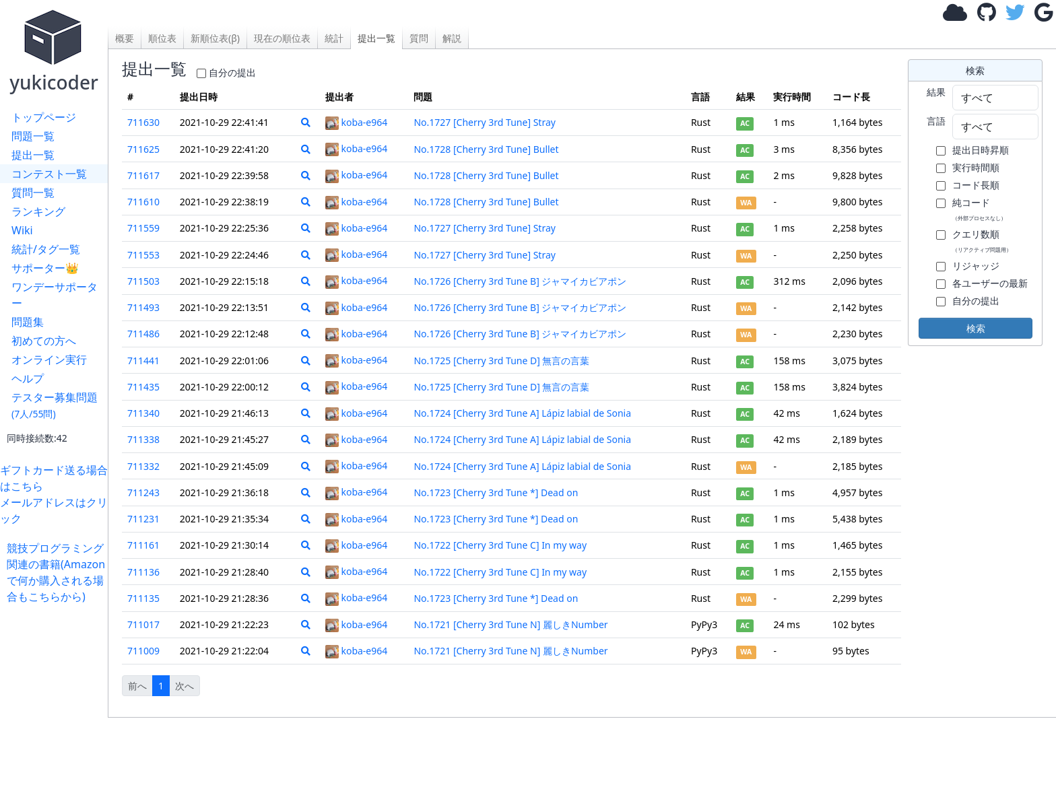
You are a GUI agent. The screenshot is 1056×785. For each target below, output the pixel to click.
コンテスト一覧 (49, 173)
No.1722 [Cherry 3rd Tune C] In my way (500, 545)
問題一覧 (33, 136)
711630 (143, 122)
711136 (143, 572)
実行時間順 (975, 167)
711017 (143, 624)
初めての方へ (43, 340)
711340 (143, 413)
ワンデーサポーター (54, 294)
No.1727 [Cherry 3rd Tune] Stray (484, 122)
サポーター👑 (45, 268)
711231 (143, 518)
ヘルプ (27, 378)
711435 (143, 386)
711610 (143, 201)
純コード (979, 208)
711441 (143, 360)
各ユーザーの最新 (990, 283)
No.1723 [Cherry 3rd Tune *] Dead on (496, 492)
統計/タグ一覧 (45, 249)
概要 (124, 38)
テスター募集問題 (54, 405)
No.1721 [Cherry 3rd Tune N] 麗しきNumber (510, 624)
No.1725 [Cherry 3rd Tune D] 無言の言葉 (501, 360)
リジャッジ (975, 265)
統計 (334, 38)
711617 (143, 175)
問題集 (27, 321)
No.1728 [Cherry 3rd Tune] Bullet (486, 149)
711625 (143, 149)
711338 (143, 439)
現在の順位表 (282, 38)
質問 (418, 38)
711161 (143, 545)
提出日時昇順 (980, 149)
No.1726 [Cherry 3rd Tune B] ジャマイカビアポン (520, 281)
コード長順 (975, 184)
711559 (143, 227)
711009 (143, 650)
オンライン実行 (49, 359)
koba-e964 (356, 122)
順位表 (162, 38)
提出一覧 (33, 154)
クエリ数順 (982, 240)
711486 (143, 333)
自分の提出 (232, 72)
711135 (143, 598)
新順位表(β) (215, 38)
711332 (143, 466)
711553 (143, 254)
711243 (143, 492)
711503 (143, 281)
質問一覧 (33, 192)
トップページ (43, 117)
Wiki (22, 230)
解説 (451, 38)
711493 (143, 307)
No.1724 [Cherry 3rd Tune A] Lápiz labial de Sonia (522, 413)
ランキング (38, 211)
